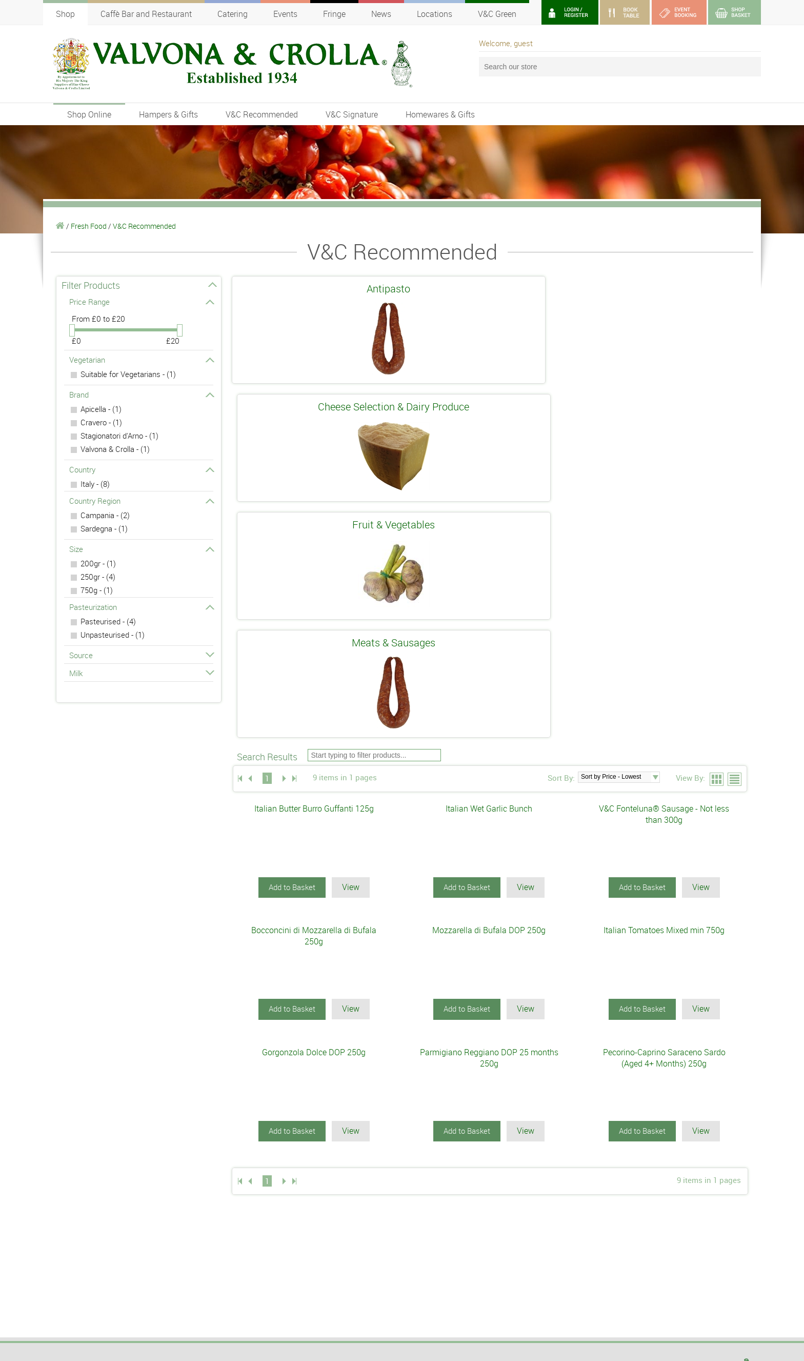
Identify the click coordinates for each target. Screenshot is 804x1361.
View (350, 533)
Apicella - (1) (101, 409)
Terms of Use (599, 1247)
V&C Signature (352, 114)
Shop (65, 13)
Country (141, 469)
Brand (141, 394)
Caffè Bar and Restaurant (146, 13)
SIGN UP (263, 1257)
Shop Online (89, 114)
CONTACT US (425, 1176)
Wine (50, 1176)
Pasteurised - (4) (108, 621)
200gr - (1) (98, 563)
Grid (717, 426)
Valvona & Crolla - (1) (115, 449)
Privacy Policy (600, 1256)
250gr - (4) (98, 576)
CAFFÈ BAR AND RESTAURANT (278, 1133)
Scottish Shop (63, 1198)
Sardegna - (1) (104, 528)
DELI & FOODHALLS (257, 1144)
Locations (434, 13)
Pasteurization (141, 607)
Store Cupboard (65, 1166)
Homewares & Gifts (440, 114)
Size (141, 549)
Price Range (141, 302)
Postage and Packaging (613, 1264)
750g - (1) (97, 590)
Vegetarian (141, 359)
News (381, 13)
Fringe (334, 13)
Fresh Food (89, 226)
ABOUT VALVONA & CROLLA (450, 1133)
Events (285, 13)
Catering (232, 13)
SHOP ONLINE (68, 1133)
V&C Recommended (262, 114)
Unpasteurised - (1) (113, 634)
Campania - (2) (105, 515)
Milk (141, 673)
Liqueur (54, 1187)
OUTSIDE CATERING (437, 1155)
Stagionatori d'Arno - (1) (119, 435)
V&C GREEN (423, 1144)
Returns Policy (601, 1273)
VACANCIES (423, 1165)
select (655, 423)
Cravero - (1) (101, 422)
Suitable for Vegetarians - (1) (128, 374)
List (735, 426)
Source (141, 655)
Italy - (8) (95, 484)
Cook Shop (58, 1155)
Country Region (141, 501)
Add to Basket (292, 533)
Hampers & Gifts (168, 114)
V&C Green (497, 13)
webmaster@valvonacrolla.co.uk (87, 1338)
